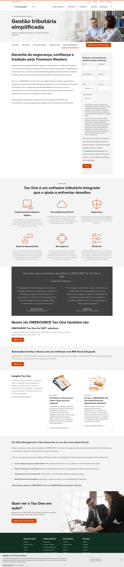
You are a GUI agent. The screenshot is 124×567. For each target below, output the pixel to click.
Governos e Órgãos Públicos (50, 552)
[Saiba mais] (18, 364)
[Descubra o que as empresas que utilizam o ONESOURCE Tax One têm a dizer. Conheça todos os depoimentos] (62, 281)
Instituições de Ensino (49, 550)
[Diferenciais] (25, 45)
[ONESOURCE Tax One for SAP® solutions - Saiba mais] (18, 340)
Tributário (26, 542)
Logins (25, 552)
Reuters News (86, 552)
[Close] (121, 560)
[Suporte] (101, 1)
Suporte (65, 550)
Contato (65, 547)
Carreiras (65, 552)
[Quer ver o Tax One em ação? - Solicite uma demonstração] (24, 521)
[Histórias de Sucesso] (39, 45)
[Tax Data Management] (70, 45)
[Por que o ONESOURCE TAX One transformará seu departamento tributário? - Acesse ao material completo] (96, 403)
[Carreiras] (94, 7)
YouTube (85, 550)
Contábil (26, 547)
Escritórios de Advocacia (49, 547)
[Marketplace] (103, 7)
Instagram (85, 544)
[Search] (112, 6)
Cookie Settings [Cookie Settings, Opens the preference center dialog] (95, 560)
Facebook (85, 547)
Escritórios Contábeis (48, 544)
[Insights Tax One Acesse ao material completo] (22, 397)
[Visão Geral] (15, 45)
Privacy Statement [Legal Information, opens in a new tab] (18, 565)
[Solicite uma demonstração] (98, 45)
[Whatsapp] (109, 1)
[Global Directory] (17, 1)
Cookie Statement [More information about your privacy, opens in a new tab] (8, 565)
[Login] (89, 1)
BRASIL (34, 6)
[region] (62, 560)
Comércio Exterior (28, 544)
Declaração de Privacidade (94, 151)
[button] (59, 7)
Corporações (46, 542)
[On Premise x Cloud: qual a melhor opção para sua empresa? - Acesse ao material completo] (62, 403)
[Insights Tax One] (54, 45)
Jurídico (26, 550)
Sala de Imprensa (67, 544)
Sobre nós (65, 542)
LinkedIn (85, 542)
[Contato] (95, 1)
